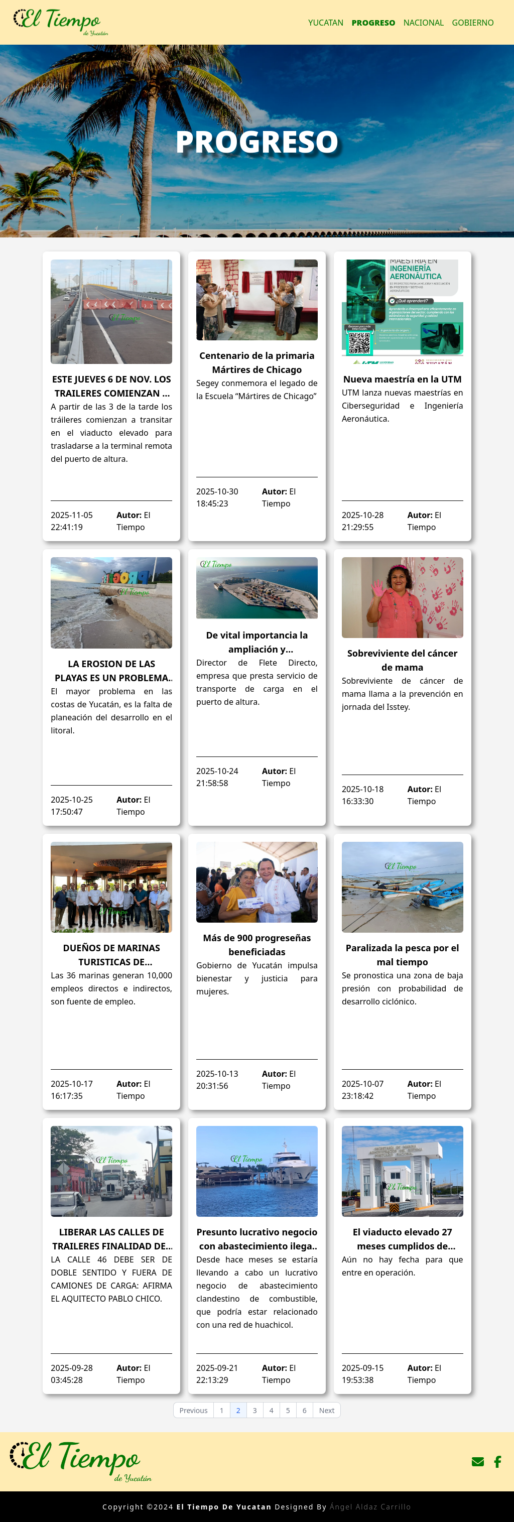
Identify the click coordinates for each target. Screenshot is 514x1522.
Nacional (424, 22)
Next (327, 1410)
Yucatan (325, 22)
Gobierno (473, 22)
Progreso (374, 22)
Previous (194, 1410)
